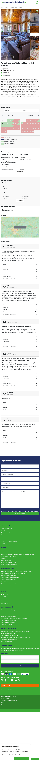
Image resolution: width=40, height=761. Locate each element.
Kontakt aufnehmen (20, 513)
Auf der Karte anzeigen (20, 227)
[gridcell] (8, 120)
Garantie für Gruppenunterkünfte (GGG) (9, 700)
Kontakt (3, 543)
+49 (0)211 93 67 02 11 (6, 601)
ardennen (12, 7)
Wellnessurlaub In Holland (6, 586)
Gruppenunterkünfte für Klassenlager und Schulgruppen (13, 573)
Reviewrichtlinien (4, 704)
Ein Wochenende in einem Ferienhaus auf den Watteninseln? (14, 618)
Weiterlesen (20, 97)
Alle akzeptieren (21, 758)
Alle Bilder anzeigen (8, 57)
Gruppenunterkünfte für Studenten (9, 639)
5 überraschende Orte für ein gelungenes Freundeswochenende (15, 631)
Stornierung (3, 535)
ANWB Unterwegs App (6, 560)
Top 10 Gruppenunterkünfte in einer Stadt (10, 577)
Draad (8, 692)
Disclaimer (3, 702)
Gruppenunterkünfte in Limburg (8, 610)
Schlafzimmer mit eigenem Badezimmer (9, 584)
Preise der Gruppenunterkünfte (8, 531)
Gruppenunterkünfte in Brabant (8, 622)
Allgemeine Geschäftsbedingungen (8, 556)
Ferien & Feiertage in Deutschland (8, 562)
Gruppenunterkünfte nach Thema (8, 588)
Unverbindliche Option (6, 537)
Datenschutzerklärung (5, 698)
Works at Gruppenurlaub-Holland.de (9, 564)
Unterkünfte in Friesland (6, 624)
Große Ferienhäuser (5, 582)
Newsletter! (3, 558)
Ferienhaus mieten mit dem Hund (8, 579)
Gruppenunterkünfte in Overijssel (8, 614)
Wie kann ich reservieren (6, 533)
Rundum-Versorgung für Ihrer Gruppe (9, 541)
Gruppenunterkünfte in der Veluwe (8, 612)
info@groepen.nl (6, 603)
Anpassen (8, 758)
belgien (6, 7)
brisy (16, 7)
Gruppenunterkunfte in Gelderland (8, 616)
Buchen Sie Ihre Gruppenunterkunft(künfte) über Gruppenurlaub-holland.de (17, 554)
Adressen (3, 539)
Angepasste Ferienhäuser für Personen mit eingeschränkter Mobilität (16, 571)
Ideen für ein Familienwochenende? (8, 633)
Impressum (3, 707)
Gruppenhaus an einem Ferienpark (8, 575)
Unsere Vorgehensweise (6, 528)
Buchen (3, 550)
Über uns (3, 552)
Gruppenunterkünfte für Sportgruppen (9, 635)
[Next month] (38, 115)
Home (2, 7)
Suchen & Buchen (20, 685)
